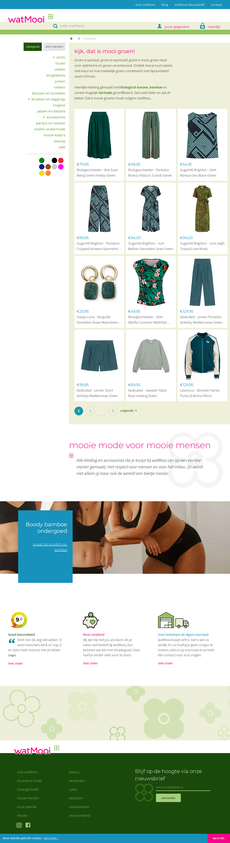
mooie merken (28, 798)
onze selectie (26, 806)
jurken (60, 81)
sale (62, 147)
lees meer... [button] (51, 838)
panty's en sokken (50, 123)
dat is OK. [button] (219, 838)
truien (60, 63)
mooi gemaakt (28, 789)
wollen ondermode (49, 129)
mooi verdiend (79, 815)
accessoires (56, 117)
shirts (60, 57)
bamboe (156, 87)
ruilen (73, 789)
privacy (74, 772)
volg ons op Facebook (29, 825)
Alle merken (54, 46)
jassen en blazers (51, 111)
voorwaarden (79, 806)
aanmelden (168, 798)
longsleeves (55, 75)
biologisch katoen (134, 87)
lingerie (59, 105)
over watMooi (27, 772)
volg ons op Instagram (20, 825)
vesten (59, 69)
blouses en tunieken (48, 93)
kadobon (76, 798)
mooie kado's (54, 135)
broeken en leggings (48, 99)
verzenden (77, 780)
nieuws (22, 815)
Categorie (33, 46)
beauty (59, 141)
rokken (59, 87)
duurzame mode (29, 780)
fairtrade (105, 92)
